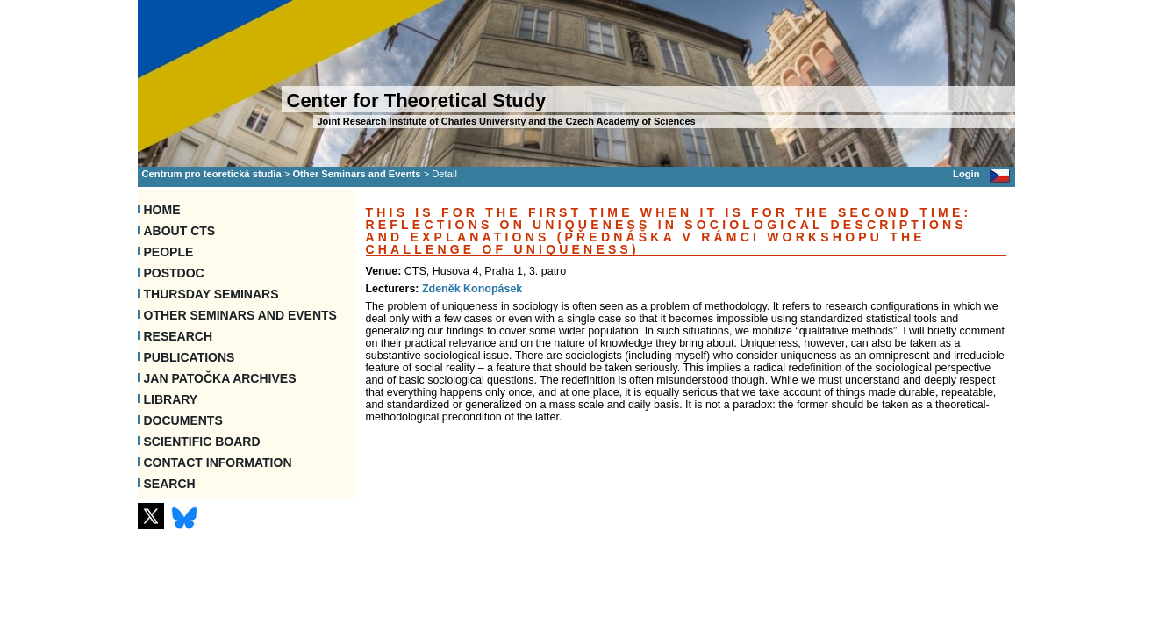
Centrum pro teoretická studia (212, 174)
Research (178, 336)
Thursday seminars (211, 294)
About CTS (180, 231)
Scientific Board (202, 441)
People (169, 252)
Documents (183, 420)
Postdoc (174, 273)
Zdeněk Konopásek (472, 289)
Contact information (218, 463)
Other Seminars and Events (356, 174)
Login (966, 174)
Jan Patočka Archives (220, 378)
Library (171, 399)
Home (162, 210)
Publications (189, 357)
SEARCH (170, 484)
